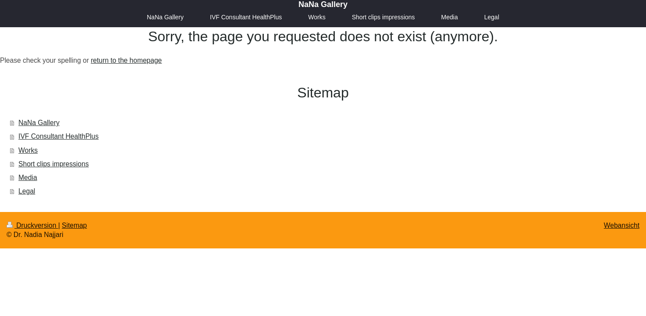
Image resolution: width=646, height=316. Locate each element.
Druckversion (32, 225)
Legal (26, 191)
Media (27, 177)
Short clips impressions (53, 164)
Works (28, 150)
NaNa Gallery (323, 4)
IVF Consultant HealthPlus (58, 136)
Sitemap (74, 225)
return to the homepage (126, 60)
